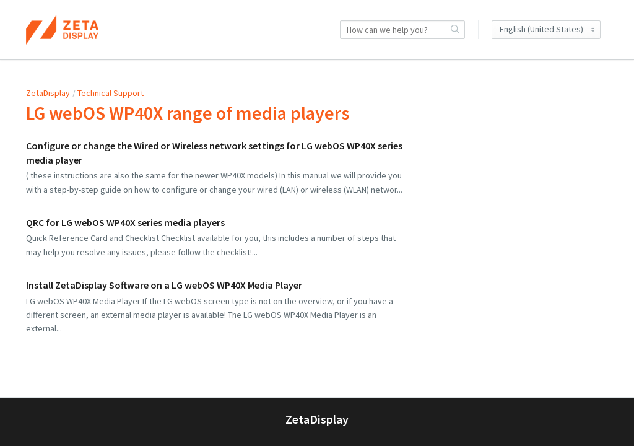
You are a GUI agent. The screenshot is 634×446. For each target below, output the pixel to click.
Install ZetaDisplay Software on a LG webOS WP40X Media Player (164, 285)
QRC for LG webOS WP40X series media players (125, 222)
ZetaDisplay (48, 92)
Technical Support (110, 92)
